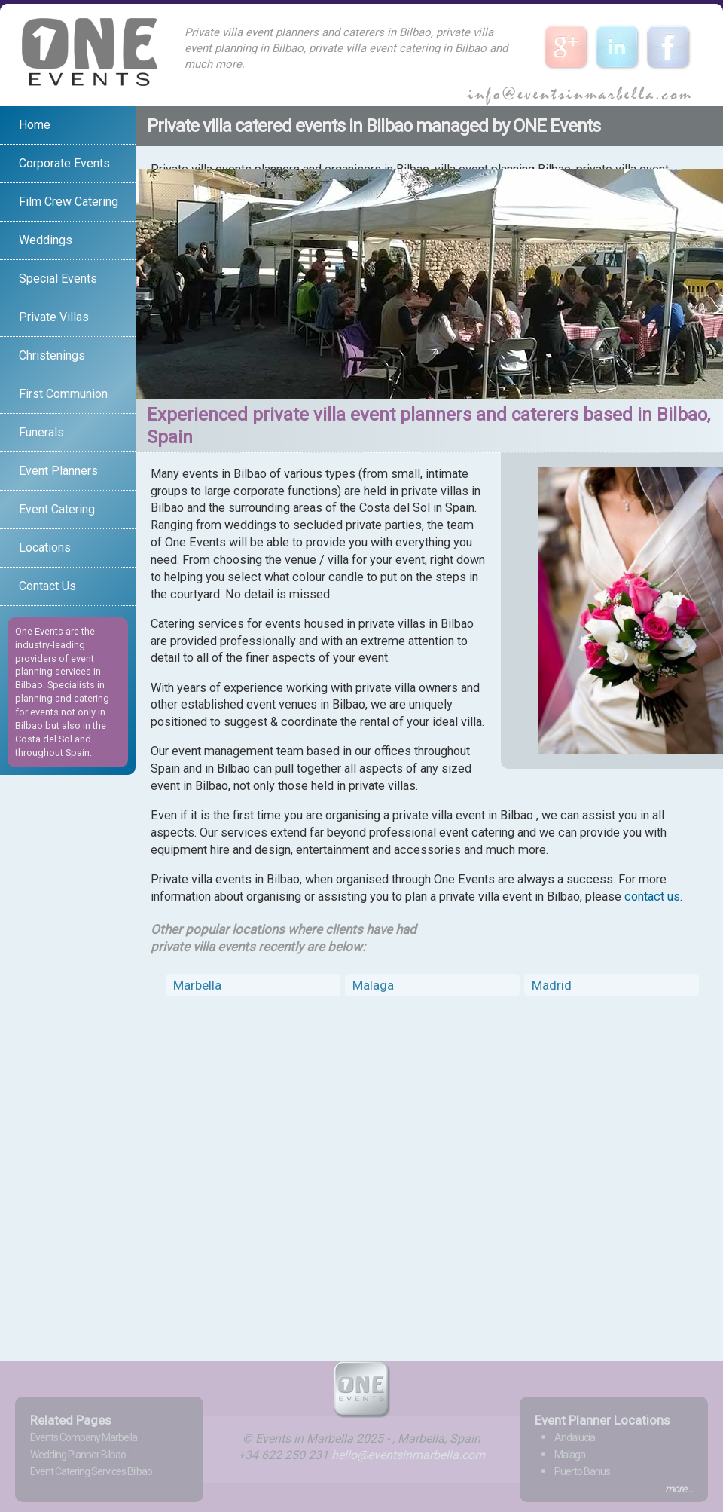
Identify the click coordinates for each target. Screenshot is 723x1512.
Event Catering (57, 509)
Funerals (41, 432)
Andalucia (574, 1437)
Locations (45, 547)
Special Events (58, 278)
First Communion (63, 394)
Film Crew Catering (68, 201)
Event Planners (58, 471)
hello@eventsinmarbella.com (408, 1455)
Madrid (552, 985)
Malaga (373, 985)
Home (34, 125)
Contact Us (47, 586)
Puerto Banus (582, 1471)
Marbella (197, 985)
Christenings (52, 355)
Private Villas (54, 317)
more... (679, 1489)
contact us (652, 896)
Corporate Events (64, 163)
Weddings (45, 240)
